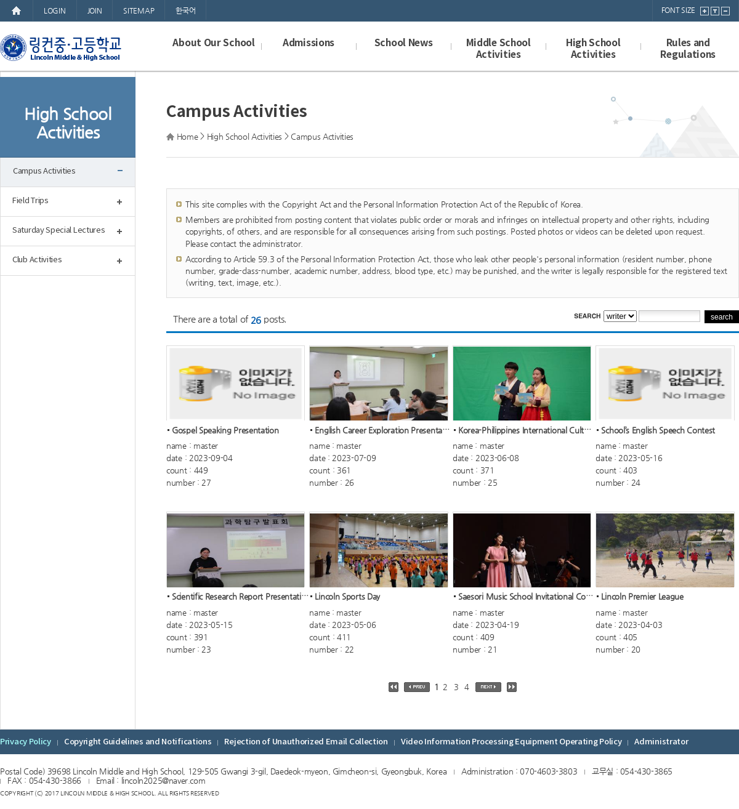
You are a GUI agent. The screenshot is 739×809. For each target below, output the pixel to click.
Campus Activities (44, 171)
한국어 (185, 10)
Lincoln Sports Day (347, 597)
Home (187, 136)
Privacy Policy (25, 742)
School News (403, 43)
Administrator (661, 742)
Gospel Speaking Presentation (225, 430)
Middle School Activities (498, 49)
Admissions (308, 43)
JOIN (94, 10)
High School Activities (593, 49)
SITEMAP (138, 10)
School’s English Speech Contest (658, 430)
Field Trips (30, 201)
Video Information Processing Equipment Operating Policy (511, 742)
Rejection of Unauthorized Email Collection (305, 742)
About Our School (213, 43)
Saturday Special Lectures (58, 230)
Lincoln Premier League (642, 597)
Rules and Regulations (688, 49)
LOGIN (55, 10)
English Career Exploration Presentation (385, 430)
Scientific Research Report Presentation (241, 597)
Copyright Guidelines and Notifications (138, 742)
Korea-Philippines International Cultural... (531, 430)
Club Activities (37, 260)
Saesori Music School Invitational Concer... (533, 597)
